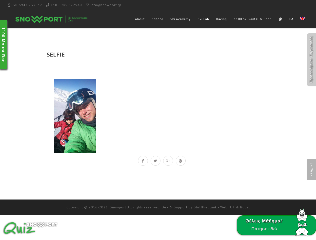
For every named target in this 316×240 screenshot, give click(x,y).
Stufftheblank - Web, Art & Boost (222, 207)
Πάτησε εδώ (264, 229)
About (140, 19)
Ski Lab (203, 19)
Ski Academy (180, 19)
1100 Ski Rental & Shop (253, 19)
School (157, 19)
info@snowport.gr (106, 5)
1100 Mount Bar (3, 44)
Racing (221, 19)
